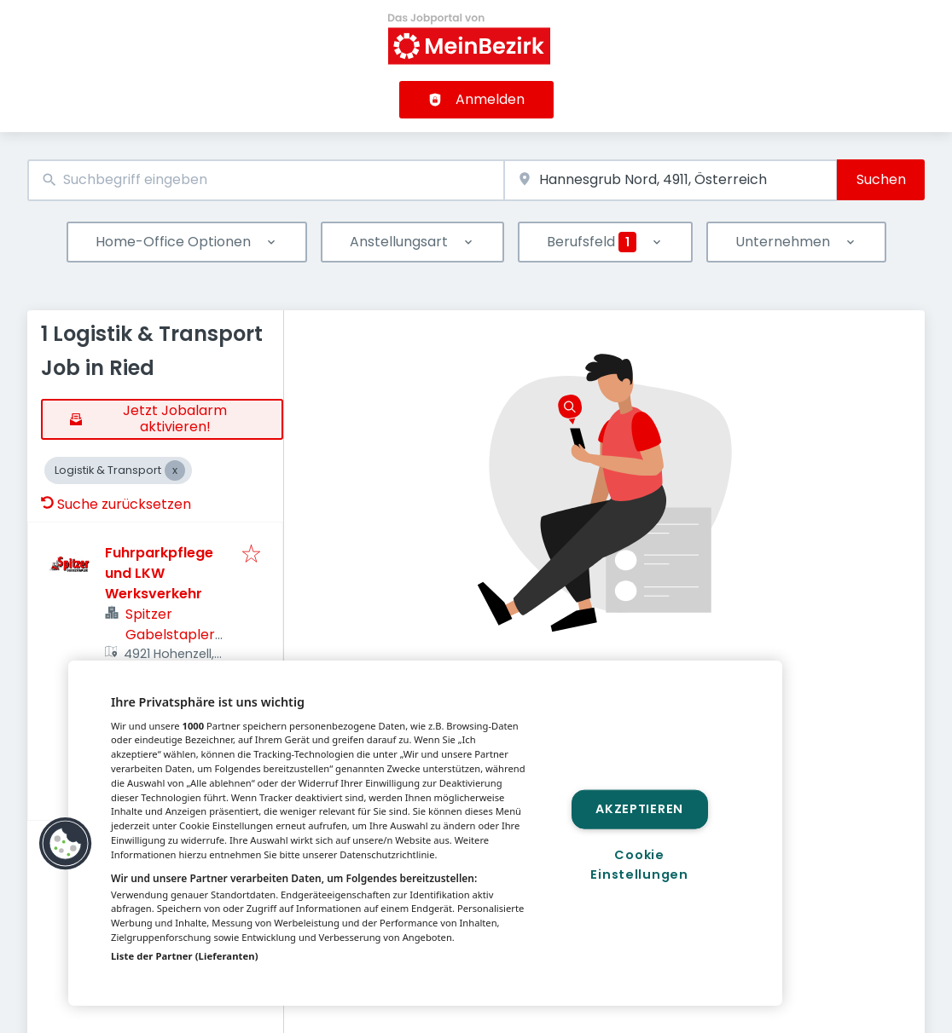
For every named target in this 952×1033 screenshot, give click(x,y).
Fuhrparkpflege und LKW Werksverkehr (159, 573)
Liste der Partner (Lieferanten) (184, 955)
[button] (65, 844)
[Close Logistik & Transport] (175, 470)
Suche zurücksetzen (116, 504)
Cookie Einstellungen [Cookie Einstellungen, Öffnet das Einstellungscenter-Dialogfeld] (639, 864)
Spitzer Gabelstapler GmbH (170, 634)
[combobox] (265, 180)
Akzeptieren (639, 808)
